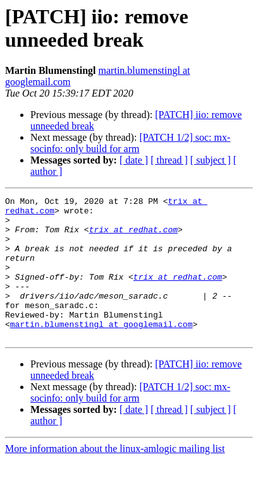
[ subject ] (210, 160)
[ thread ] (169, 160)
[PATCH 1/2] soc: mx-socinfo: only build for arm (130, 143)
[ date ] (134, 160)
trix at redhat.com (133, 236)
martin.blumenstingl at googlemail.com (101, 350)
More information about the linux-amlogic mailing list (115, 477)
